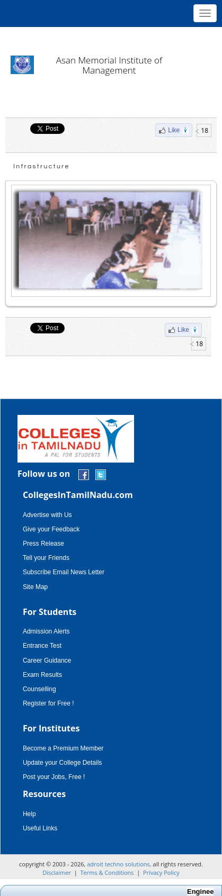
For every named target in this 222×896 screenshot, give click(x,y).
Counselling (39, 689)
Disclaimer (56, 872)
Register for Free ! (48, 703)
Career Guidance (47, 660)
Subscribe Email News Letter (63, 572)
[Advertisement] (111, 37)
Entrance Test (42, 645)
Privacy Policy (161, 872)
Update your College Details (62, 762)
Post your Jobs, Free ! (54, 777)
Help (29, 814)
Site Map (35, 587)
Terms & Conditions (107, 872)
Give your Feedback (51, 529)
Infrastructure (41, 166)
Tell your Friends (46, 558)
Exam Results (42, 674)
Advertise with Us (47, 515)
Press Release (43, 543)
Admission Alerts (46, 631)
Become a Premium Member (63, 748)
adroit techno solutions (118, 864)
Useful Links (40, 828)
